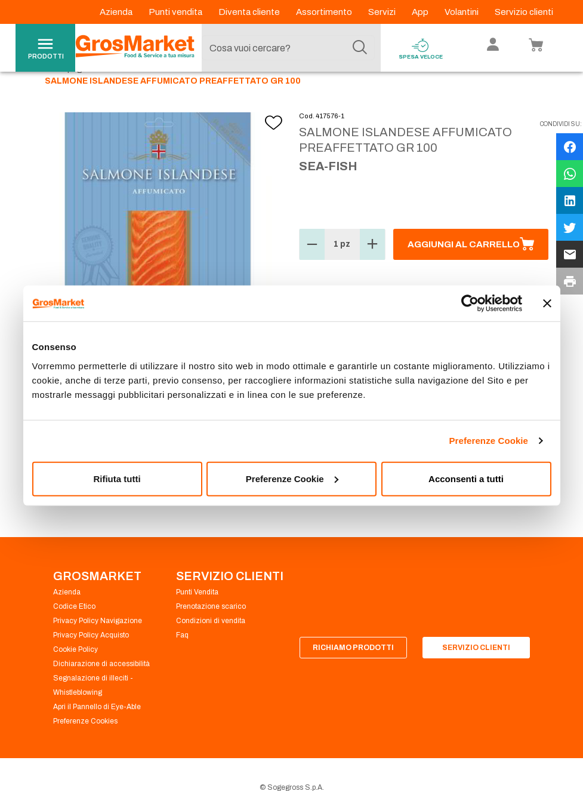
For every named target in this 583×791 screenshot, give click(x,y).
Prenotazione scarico (211, 634)
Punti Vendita (197, 619)
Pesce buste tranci (207, 95)
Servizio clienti (524, 12)
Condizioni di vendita (210, 648)
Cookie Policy (75, 677)
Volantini (462, 12)
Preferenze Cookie (488, 441)
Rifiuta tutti (116, 478)
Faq (182, 662)
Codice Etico (74, 634)
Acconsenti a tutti (466, 478)
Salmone (278, 95)
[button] (312, 271)
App (421, 12)
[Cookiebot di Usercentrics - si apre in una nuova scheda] (470, 303)
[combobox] (288, 48)
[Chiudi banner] (547, 303)
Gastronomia (129, 95)
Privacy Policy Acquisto (91, 662)
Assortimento (325, 12)
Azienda (117, 12)
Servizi (382, 12)
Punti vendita (176, 12)
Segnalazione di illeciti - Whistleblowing (93, 712)
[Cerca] (360, 48)
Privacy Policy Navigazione (97, 648)
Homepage (66, 95)
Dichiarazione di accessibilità (101, 691)
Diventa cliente (250, 12)
